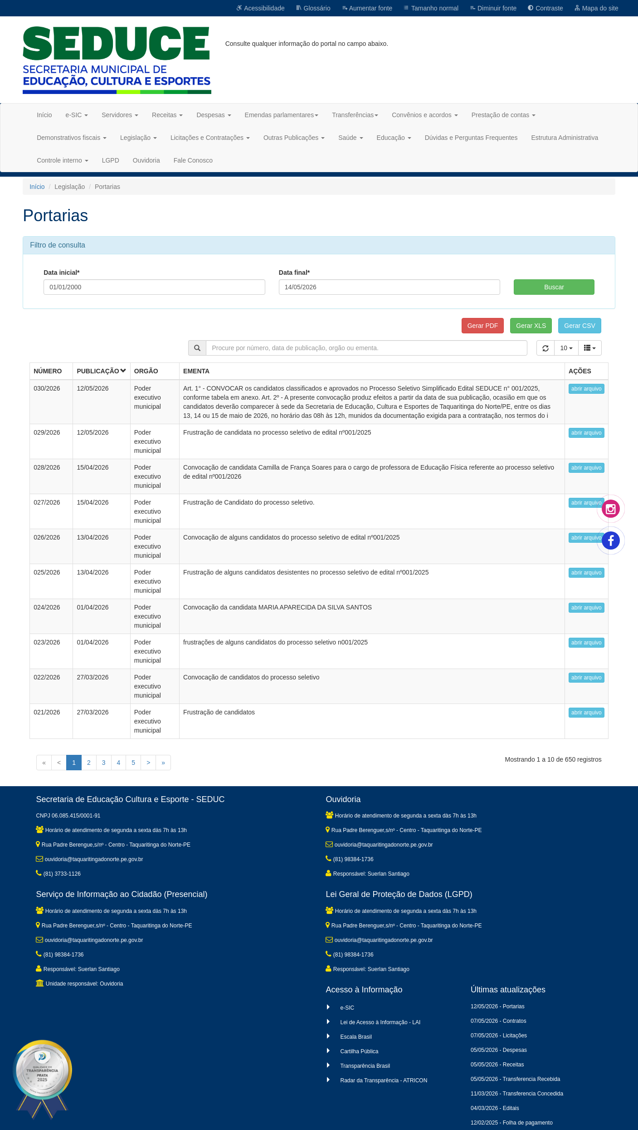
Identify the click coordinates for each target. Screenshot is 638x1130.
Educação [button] (394, 137)
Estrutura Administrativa (564, 137)
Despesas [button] (213, 115)
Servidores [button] (120, 115)
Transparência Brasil (365, 1066)
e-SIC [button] (77, 115)
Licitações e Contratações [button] (210, 137)
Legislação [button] (138, 137)
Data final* (294, 272)
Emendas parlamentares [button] (282, 115)
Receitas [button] (167, 115)
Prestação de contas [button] (504, 115)
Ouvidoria (146, 160)
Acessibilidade (260, 8)
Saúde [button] (350, 137)
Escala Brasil (355, 1037)
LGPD (110, 160)
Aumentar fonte (367, 8)
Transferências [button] (355, 115)
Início (44, 115)
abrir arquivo (586, 389)
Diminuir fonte (492, 8)
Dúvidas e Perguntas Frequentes (471, 137)
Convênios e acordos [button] (425, 115)
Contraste (545, 8)
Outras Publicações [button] (294, 137)
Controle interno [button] (62, 160)
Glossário (313, 8)
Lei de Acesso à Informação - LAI (380, 1022)
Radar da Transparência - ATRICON (383, 1080)
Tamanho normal (430, 8)
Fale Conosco (193, 160)
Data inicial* (61, 272)
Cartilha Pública (359, 1051)
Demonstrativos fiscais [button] (72, 137)
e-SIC (347, 1008)
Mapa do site (596, 8)
